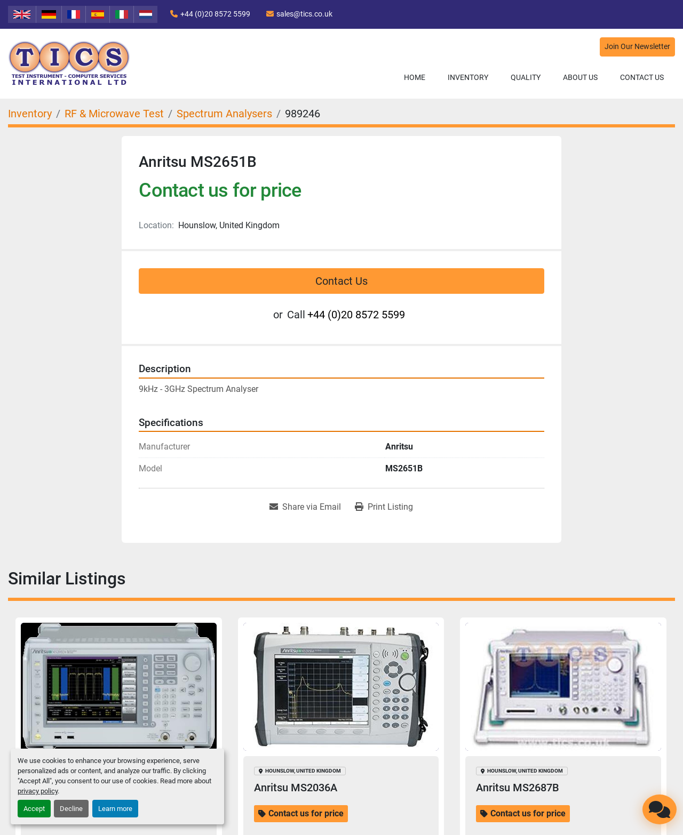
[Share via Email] (305, 507)
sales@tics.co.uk (304, 14)
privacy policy (38, 791)
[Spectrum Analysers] (224, 113)
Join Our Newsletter (637, 46)
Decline (71, 809)
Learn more (115, 809)
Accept (34, 809)
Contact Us (642, 77)
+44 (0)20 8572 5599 (215, 14)
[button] (467, 77)
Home (414, 77)
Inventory (468, 77)
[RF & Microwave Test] (114, 113)
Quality (526, 77)
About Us (580, 77)
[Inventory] (30, 113)
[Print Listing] (384, 507)
